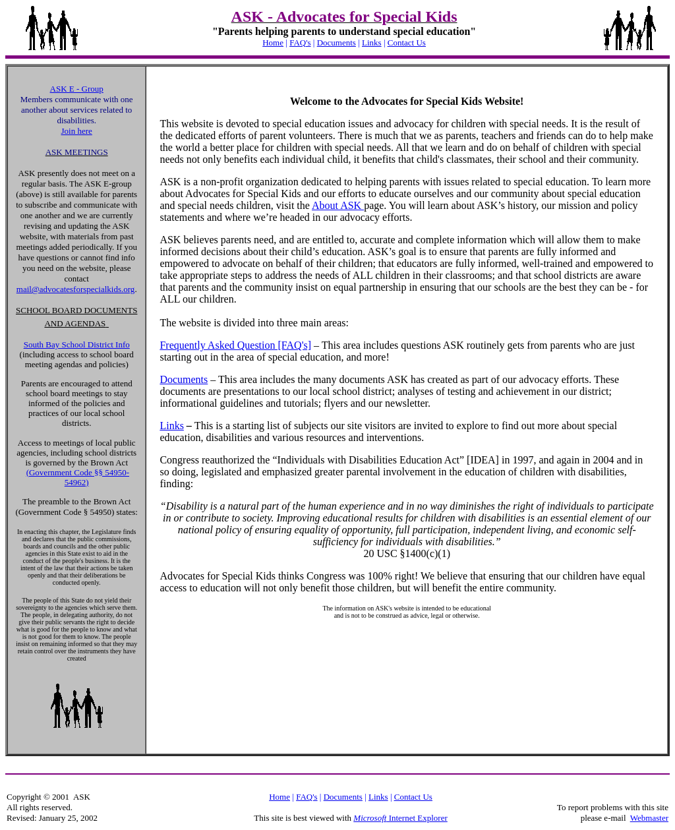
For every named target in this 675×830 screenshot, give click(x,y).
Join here (76, 131)
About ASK (338, 205)
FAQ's (299, 42)
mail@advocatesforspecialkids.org (75, 289)
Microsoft (369, 818)
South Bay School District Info (77, 344)
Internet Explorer (416, 818)
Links (372, 42)
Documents (336, 42)
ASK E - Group (76, 89)
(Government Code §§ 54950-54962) (77, 477)
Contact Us (407, 42)
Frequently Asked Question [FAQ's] (235, 345)
